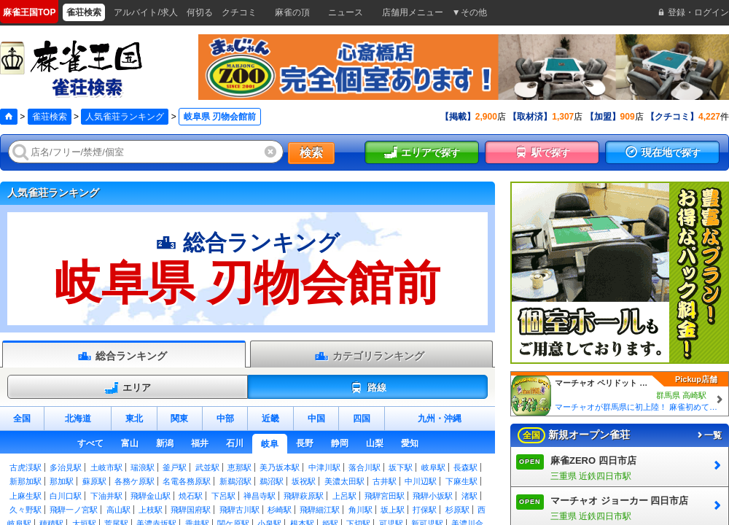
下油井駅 (106, 495)
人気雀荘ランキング (124, 117)
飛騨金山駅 (150, 495)
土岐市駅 (106, 467)
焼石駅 (191, 495)
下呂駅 (223, 495)
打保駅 (425, 509)
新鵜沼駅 (235, 481)
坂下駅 (401, 467)
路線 (367, 388)
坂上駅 (393, 509)
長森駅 (465, 467)
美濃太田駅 (344, 481)
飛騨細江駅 (320, 509)
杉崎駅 (280, 509)
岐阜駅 (433, 467)
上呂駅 (344, 495)
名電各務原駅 (187, 481)
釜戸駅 (175, 467)
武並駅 (207, 467)
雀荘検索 (49, 117)
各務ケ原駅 (134, 481)
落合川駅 (364, 467)
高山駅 (118, 509)
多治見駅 (66, 467)
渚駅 (469, 495)
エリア (127, 388)
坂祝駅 (304, 481)
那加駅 (62, 481)
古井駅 (385, 481)
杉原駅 (457, 509)
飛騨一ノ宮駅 (74, 509)
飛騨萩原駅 (304, 495)
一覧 (708, 435)
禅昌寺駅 (259, 495)
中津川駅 (324, 467)
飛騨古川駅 (239, 509)
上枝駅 (151, 509)
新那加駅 (25, 481)
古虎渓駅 (25, 467)
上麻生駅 (25, 495)
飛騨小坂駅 (433, 495)
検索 (311, 153)
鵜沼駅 (272, 481)
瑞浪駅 (142, 467)
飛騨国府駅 (191, 509)
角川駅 (360, 509)
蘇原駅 (94, 481)
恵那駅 (239, 467)
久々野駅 (25, 509)
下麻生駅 (461, 481)
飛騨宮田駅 (384, 495)
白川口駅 (66, 495)
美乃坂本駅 (280, 467)
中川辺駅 (421, 481)
